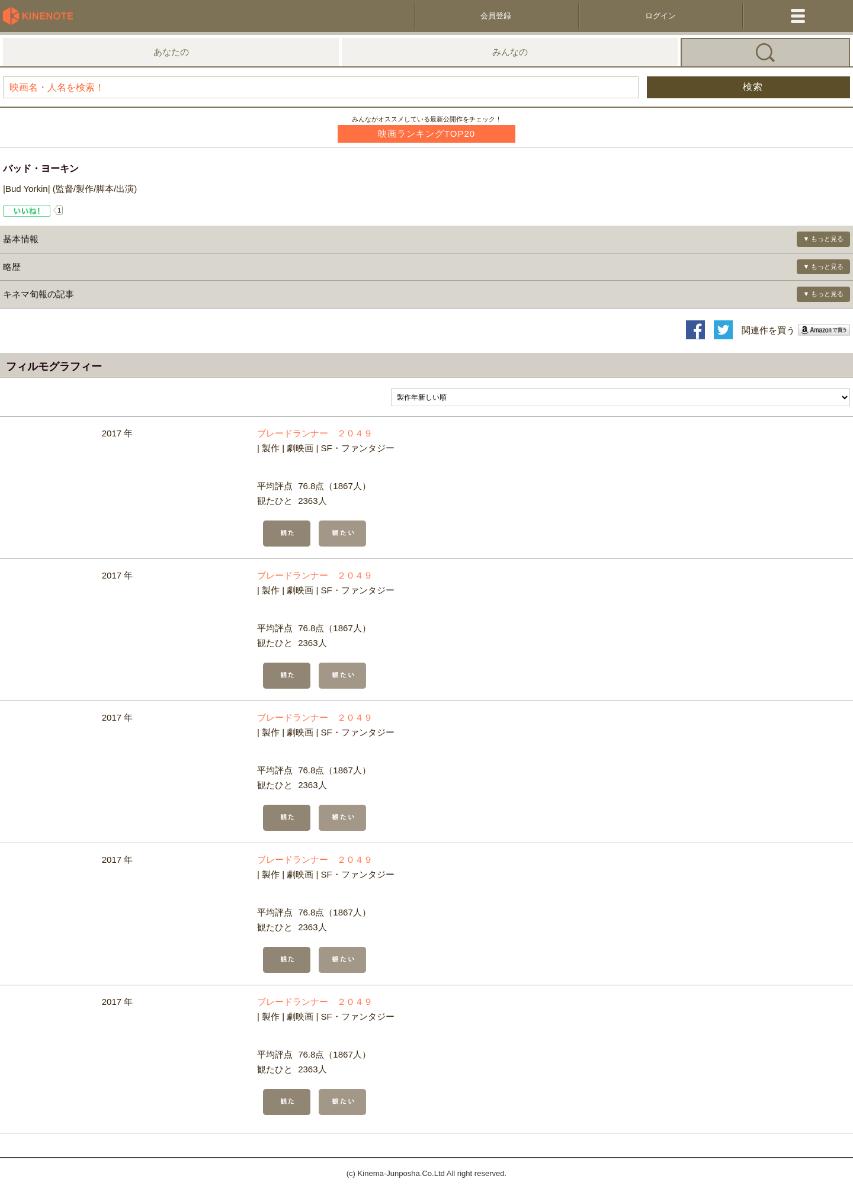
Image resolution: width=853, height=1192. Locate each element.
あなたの (171, 52)
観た (286, 534)
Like (27, 211)
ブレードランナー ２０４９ (315, 433)
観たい (342, 534)
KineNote (41, 16)
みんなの (510, 52)
